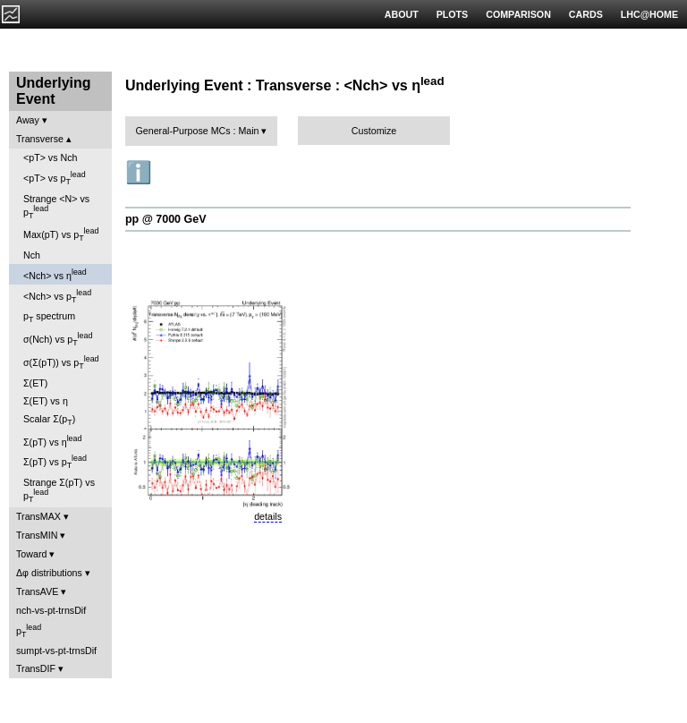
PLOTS (453, 14)
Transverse (40, 138)
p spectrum (49, 317)
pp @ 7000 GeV (165, 219)
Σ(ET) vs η (45, 401)
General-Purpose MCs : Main (197, 130)
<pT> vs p (54, 178)
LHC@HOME (649, 14)
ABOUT (402, 14)
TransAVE (37, 591)
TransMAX (38, 516)
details (268, 516)
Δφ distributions (49, 572)
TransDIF (35, 668)
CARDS (586, 14)
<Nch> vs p (57, 296)
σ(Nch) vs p (57, 339)
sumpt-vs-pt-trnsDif (56, 650)
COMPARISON (518, 14)
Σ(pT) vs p (55, 462)
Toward (31, 554)
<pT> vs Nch (50, 157)
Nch (31, 255)
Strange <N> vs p (56, 206)
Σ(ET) (35, 383)
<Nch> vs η (55, 274)
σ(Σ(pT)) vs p (61, 362)
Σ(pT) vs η (52, 440)
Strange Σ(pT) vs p (59, 490)
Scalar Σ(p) (49, 420)
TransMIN (36, 535)
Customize (374, 130)
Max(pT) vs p (60, 234)
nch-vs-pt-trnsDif (51, 610)
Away (27, 120)
